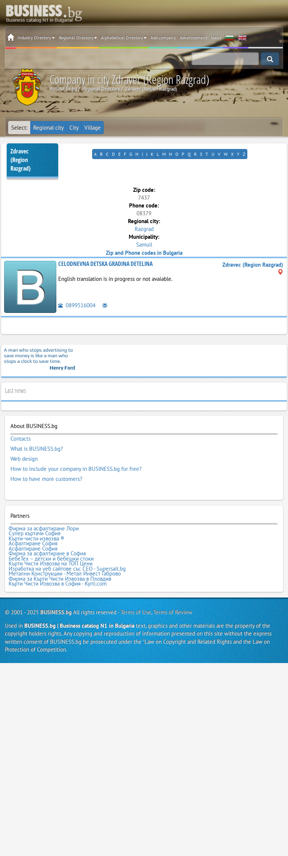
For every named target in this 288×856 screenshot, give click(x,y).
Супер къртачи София (34, 533)
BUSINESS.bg (56, 612)
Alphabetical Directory (124, 37)
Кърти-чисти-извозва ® (37, 538)
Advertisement (193, 37)
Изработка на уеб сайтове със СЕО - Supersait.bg (67, 568)
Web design (24, 459)
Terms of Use (135, 612)
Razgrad (144, 228)
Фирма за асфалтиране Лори (44, 528)
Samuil (144, 244)
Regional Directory (78, 37)
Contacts (20, 438)
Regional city (48, 127)
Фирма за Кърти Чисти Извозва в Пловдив (60, 578)
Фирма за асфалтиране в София (47, 553)
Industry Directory (36, 37)
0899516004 (77, 305)
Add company (163, 37)
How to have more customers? (46, 479)
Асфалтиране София (33, 543)
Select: (19, 127)
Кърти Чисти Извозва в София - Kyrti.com (58, 583)
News (216, 37)
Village (92, 127)
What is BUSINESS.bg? (36, 448)
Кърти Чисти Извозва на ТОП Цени (51, 563)
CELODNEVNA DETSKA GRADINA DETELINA (105, 264)
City (74, 127)
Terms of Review (172, 612)
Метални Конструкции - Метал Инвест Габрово (65, 573)
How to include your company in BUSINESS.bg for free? (76, 469)
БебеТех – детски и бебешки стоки (51, 558)
